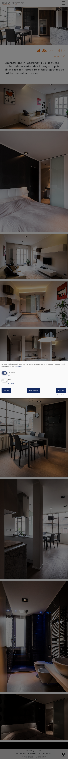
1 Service (11, 383)
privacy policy (18, 366)
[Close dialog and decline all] (66, 362)
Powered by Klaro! (61, 395)
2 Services (11, 376)
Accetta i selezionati (33, 390)
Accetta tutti (61, 390)
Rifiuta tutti (6, 390)
